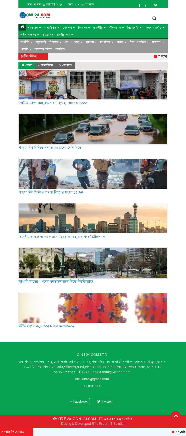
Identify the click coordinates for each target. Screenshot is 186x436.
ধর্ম (68, 42)
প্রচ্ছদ (27, 65)
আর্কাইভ (60, 49)
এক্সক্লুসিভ (48, 35)
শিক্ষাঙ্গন (55, 42)
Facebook (79, 401)
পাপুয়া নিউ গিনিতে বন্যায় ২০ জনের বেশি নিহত (49, 148)
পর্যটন (121, 42)
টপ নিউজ (106, 42)
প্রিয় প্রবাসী (134, 27)
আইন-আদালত (30, 35)
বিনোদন (84, 27)
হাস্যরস (91, 42)
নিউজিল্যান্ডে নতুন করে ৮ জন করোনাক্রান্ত (46, 326)
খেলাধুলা (69, 27)
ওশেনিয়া (67, 65)
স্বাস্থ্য (78, 42)
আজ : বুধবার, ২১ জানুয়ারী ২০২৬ (45, 4)
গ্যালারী (26, 49)
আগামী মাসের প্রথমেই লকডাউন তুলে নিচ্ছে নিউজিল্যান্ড (55, 281)
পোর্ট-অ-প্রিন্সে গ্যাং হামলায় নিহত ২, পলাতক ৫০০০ (52, 103)
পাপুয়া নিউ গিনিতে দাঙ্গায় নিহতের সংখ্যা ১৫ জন (50, 192)
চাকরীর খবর (65, 35)
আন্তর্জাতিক (51, 27)
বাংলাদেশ (34, 27)
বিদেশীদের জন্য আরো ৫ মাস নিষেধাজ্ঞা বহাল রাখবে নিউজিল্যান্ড (62, 237)
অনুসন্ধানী (41, 42)
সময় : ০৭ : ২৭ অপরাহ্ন (81, 4)
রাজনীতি (99, 27)
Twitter (104, 401)
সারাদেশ (158, 42)
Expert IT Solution (112, 424)
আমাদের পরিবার (43, 49)
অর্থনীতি (26, 42)
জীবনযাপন (116, 27)
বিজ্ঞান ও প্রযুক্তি (154, 27)
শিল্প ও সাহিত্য (139, 42)
